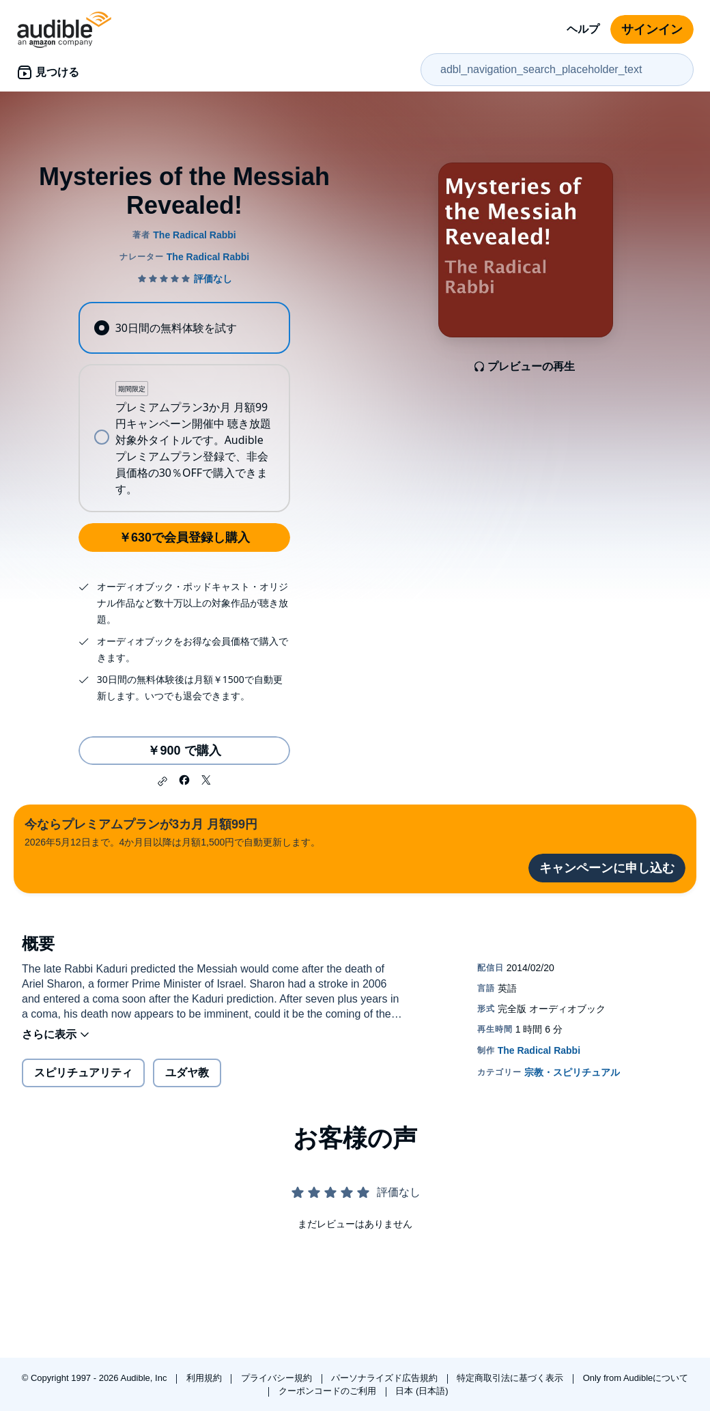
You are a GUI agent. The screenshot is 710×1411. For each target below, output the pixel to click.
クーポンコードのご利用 (329, 1391)
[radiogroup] (184, 407)
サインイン (652, 29)
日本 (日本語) (421, 1391)
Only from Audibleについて (636, 1378)
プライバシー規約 (278, 1378)
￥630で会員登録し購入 (184, 537)
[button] (162, 781)
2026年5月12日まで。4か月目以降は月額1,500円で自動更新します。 (172, 831)
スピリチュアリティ (83, 1072)
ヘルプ (583, 29)
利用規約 (205, 1378)
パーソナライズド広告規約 (385, 1378)
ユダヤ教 (187, 1072)
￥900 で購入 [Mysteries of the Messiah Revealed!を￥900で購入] (184, 750)
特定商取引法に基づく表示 (511, 1378)
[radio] (184, 328)
